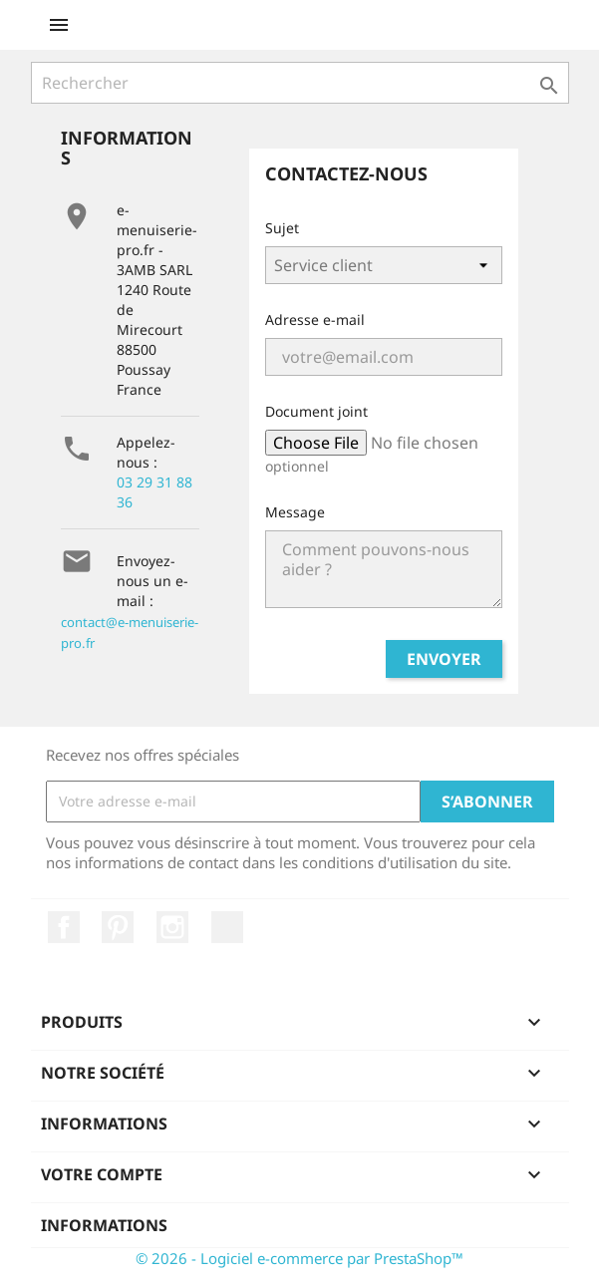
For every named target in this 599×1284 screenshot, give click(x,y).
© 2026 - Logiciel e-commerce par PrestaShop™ (299, 1258)
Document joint (316, 411)
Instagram (172, 927)
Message (295, 511)
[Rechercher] (300, 83)
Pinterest (118, 927)
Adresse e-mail (315, 319)
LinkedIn (227, 927)
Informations (104, 1225)
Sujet (282, 227)
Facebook (64, 927)
